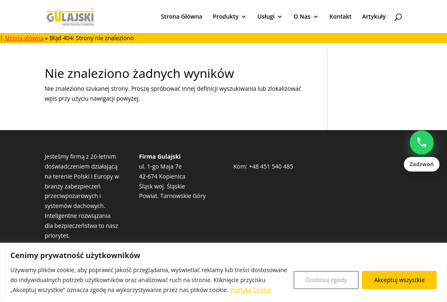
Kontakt (340, 17)
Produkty (225, 17)
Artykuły (374, 17)
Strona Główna (181, 17)
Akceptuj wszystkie (399, 280)
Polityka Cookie (250, 290)
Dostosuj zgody (326, 280)
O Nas (302, 17)
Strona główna (24, 38)
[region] (223, 272)
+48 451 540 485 (271, 166)
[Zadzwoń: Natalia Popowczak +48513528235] (422, 151)
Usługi (266, 17)
